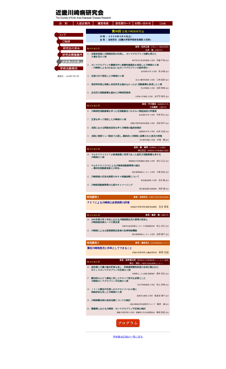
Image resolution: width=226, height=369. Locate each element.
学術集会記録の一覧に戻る (128, 336)
